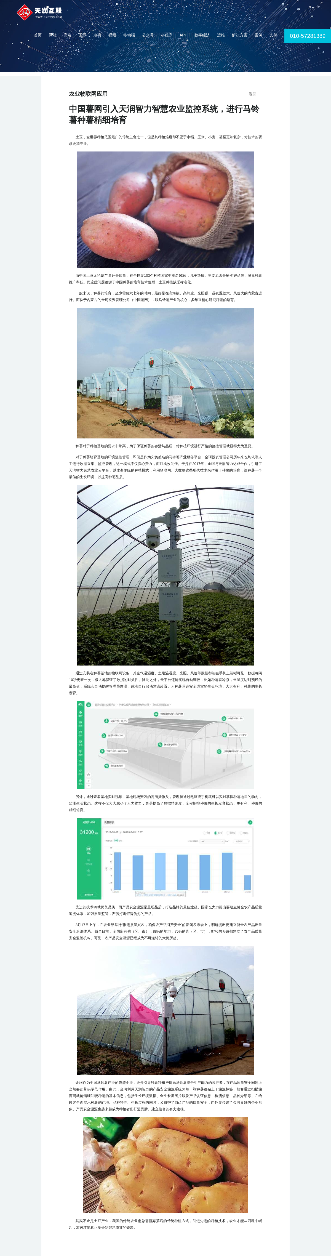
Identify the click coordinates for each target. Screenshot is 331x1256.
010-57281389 (307, 36)
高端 (67, 35)
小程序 (166, 35)
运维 (221, 35)
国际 (82, 35)
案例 (258, 35)
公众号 (148, 35)
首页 (38, 35)
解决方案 (239, 35)
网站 (53, 35)
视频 (112, 35)
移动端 (129, 35)
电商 (97, 35)
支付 (273, 35)
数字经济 (202, 35)
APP (183, 35)
